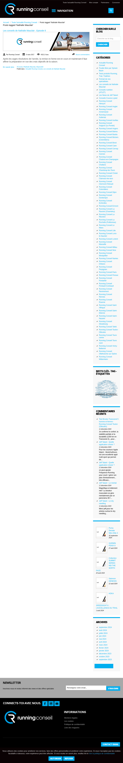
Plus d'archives (104, 666)
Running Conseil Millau (108, 247)
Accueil (6, 22)
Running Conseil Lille (107, 231)
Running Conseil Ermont (108, 206)
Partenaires (105, 2)
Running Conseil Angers (108, 129)
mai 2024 (102, 639)
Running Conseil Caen (108, 146)
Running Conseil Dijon (108, 192)
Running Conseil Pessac (108, 275)
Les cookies (68, 721)
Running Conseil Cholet (108, 173)
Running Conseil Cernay (108, 149)
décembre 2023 (105, 654)
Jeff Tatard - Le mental (108, 483)
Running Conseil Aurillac (108, 120)
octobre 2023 (104, 657)
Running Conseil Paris (108, 272)
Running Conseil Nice (107, 250)
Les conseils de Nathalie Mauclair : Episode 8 (24, 30)
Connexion (116, 2)
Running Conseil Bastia (108, 134)
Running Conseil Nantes (108, 258)
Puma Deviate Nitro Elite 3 (113, 530)
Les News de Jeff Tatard (108, 95)
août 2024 (103, 630)
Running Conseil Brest (108, 143)
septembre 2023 (105, 660)
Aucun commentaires (83, 54)
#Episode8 (39, 67)
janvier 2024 (104, 651)
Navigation (65, 10)
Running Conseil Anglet (108, 107)
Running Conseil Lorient (108, 239)
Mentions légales (70, 718)
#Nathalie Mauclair (29, 67)
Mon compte (93, 2)
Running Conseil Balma (108, 131)
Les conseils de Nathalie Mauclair (54, 69)
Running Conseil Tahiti (108, 327)
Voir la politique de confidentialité (102, 754)
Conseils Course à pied (108, 98)
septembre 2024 (105, 627)
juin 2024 (102, 636)
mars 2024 (103, 645)
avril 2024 (103, 642)
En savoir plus (8, 67)
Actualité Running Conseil (34, 69)
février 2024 (103, 648)
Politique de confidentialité (74, 724)
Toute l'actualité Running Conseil (74, 2)
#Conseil (20, 67)
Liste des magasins (71, 728)
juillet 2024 (103, 633)
